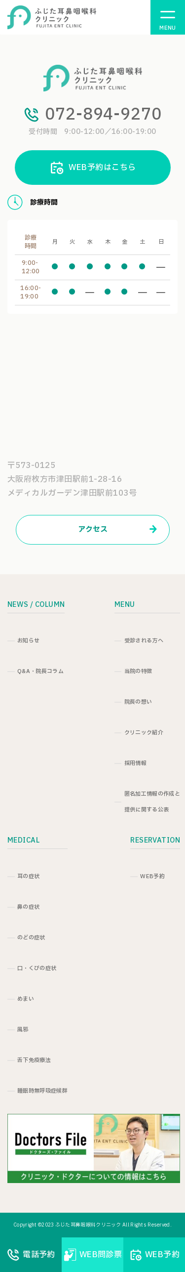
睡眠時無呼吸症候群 (42, 1091)
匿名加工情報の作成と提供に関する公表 (152, 802)
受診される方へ (143, 640)
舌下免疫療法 (34, 1060)
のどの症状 (31, 937)
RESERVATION (155, 840)
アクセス (117, 529)
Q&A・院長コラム (40, 671)
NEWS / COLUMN (36, 604)
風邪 (23, 1029)
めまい (25, 999)
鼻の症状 (28, 907)
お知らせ (28, 640)
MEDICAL (23, 840)
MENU (124, 604)
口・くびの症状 (36, 968)
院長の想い (138, 702)
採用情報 (135, 763)
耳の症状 (28, 876)
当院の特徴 (138, 671)
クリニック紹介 (143, 732)
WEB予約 (152, 876)
